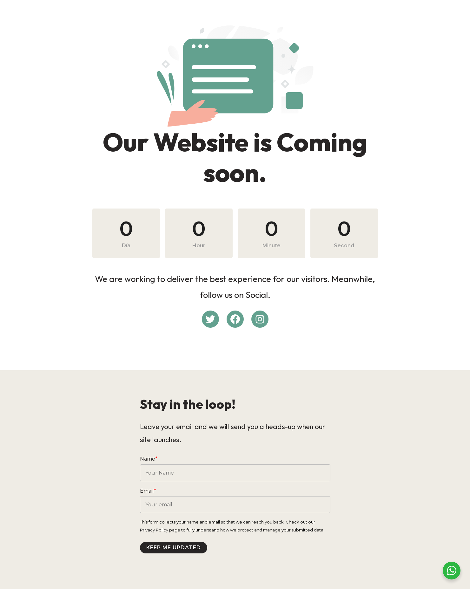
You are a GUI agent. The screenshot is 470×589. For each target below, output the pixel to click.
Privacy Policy (154, 529)
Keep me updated (173, 547)
